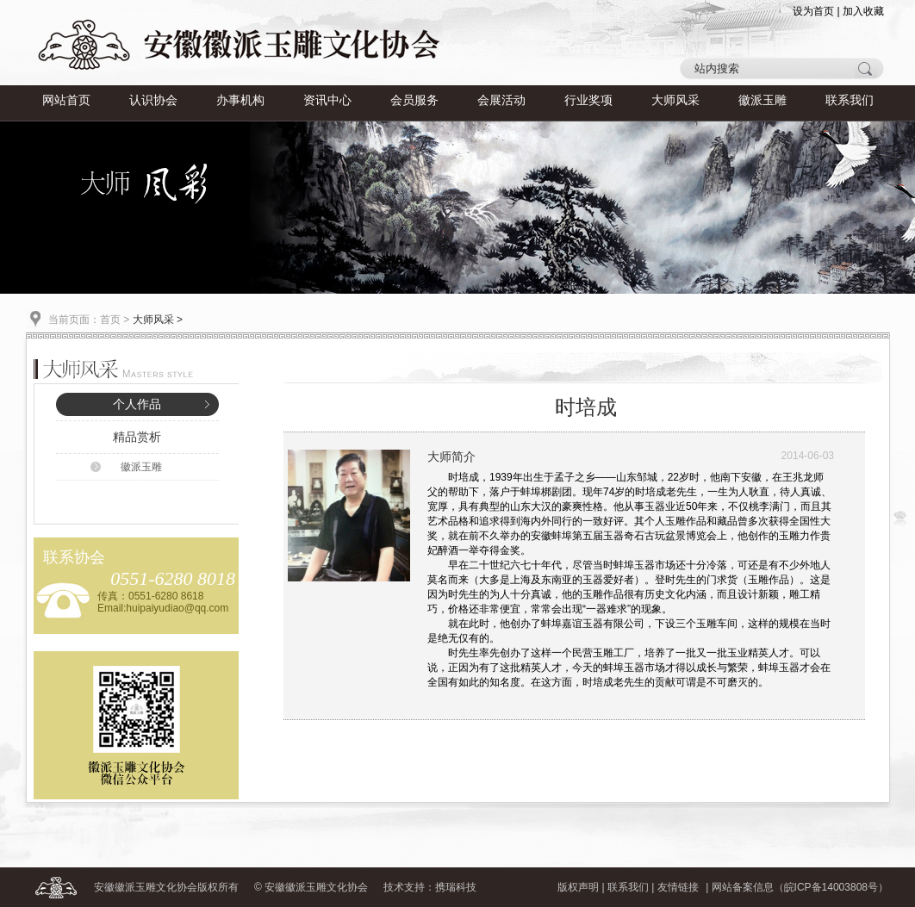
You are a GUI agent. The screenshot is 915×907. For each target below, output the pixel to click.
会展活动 (501, 100)
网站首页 (66, 100)
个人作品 (137, 404)
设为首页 (813, 11)
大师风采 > (158, 320)
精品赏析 (137, 437)
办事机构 (240, 100)
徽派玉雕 (762, 100)
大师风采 (675, 100)
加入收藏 (863, 11)
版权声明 (578, 887)
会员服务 (414, 100)
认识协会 (153, 100)
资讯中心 (327, 100)
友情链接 (678, 887)
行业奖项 (588, 100)
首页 (110, 320)
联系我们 (849, 100)
